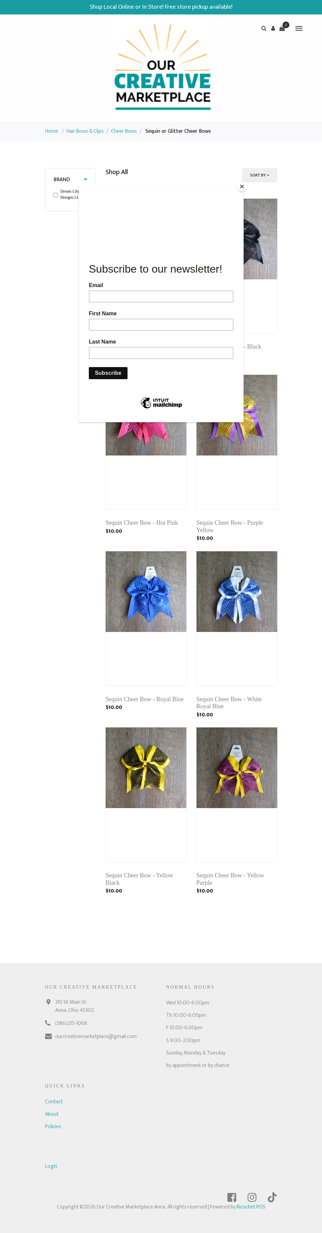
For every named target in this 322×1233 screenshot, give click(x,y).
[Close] (242, 187)
